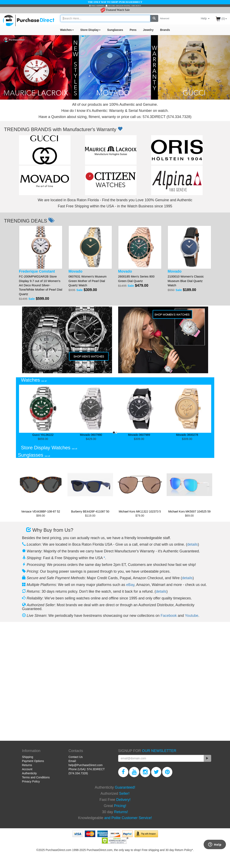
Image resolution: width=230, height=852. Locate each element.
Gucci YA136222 (43, 410)
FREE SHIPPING (96, 6)
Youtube (191, 616)
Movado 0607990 (91, 410)
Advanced (164, 18)
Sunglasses (115, 29)
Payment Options (33, 761)
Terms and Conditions (36, 777)
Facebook (169, 616)
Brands (165, 29)
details (192, 544)
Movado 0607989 (139, 410)
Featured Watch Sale (115, 9)
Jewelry (148, 29)
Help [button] (205, 18)
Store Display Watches (49, 447)
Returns (27, 765)
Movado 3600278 (187, 410)
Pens (133, 29)
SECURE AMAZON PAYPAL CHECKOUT (123, 6)
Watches (67, 29)
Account (27, 769)
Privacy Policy (31, 781)
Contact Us (75, 757)
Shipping (27, 757)
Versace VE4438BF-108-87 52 (41, 486)
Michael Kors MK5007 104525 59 (189, 486)
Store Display (90, 29)
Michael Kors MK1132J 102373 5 (140, 486)
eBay (130, 585)
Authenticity (29, 773)
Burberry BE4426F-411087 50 (90, 486)
